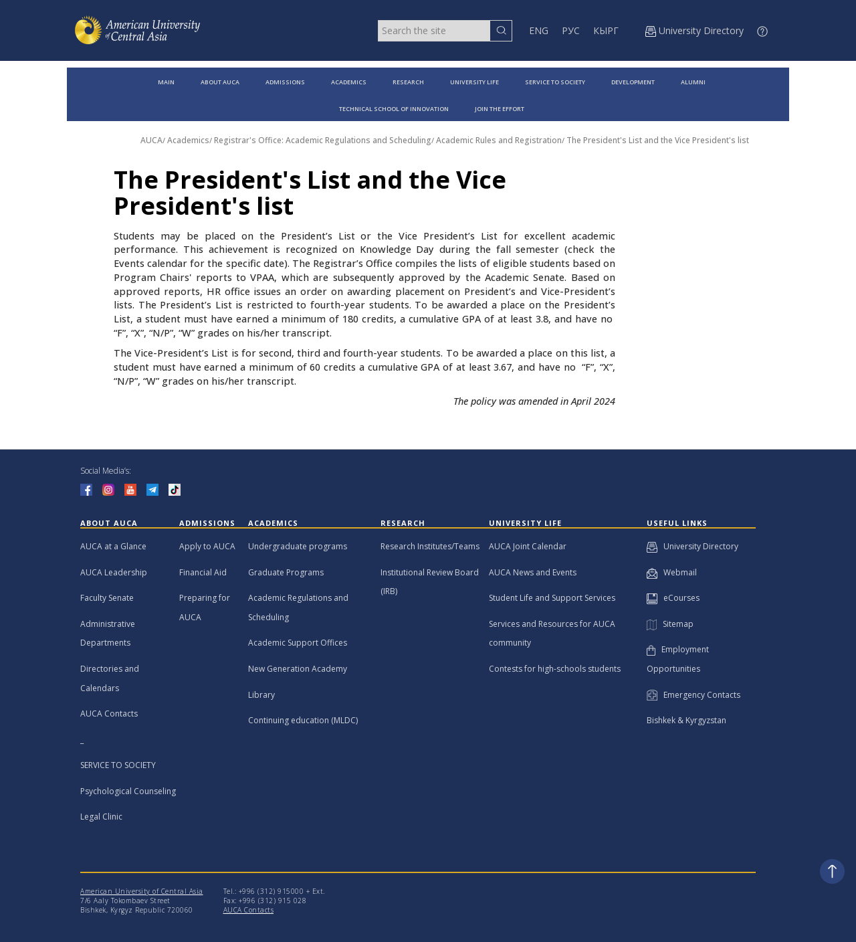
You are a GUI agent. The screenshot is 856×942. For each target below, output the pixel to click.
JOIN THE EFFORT (499, 108)
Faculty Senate (107, 597)
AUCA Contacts (109, 713)
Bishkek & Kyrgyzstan (686, 720)
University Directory (692, 546)
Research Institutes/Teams (430, 546)
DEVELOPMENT (633, 82)
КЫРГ (606, 30)
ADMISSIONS (285, 82)
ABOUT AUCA (220, 82)
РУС (571, 30)
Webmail (672, 572)
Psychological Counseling (128, 791)
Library (261, 694)
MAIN (166, 82)
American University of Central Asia (141, 891)
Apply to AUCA (207, 546)
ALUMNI (693, 82)
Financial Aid (203, 572)
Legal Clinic (101, 816)
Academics (188, 140)
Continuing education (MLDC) (303, 720)
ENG (538, 30)
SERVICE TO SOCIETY (555, 82)
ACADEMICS (348, 82)
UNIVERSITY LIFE (474, 82)
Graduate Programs (286, 572)
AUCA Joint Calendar (527, 546)
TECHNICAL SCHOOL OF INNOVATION (394, 108)
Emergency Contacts (693, 694)
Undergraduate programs (297, 546)
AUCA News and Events (532, 572)
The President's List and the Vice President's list (657, 140)
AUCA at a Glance (113, 546)
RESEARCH (408, 82)
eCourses (673, 597)
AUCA (151, 140)
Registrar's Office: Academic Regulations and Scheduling (322, 140)
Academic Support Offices (297, 642)
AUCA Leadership (113, 572)
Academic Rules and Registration (499, 140)
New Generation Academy (297, 668)
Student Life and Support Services (552, 597)
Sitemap (670, 624)
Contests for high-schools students (555, 668)
